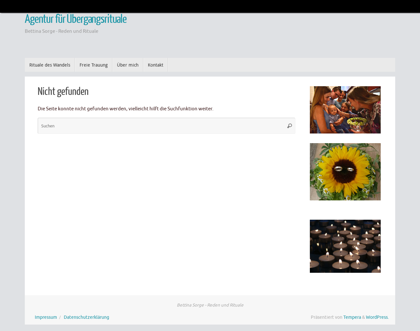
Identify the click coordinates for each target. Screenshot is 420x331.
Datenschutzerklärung (86, 317)
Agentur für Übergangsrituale (76, 19)
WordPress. (377, 317)
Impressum (46, 317)
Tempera (352, 317)
